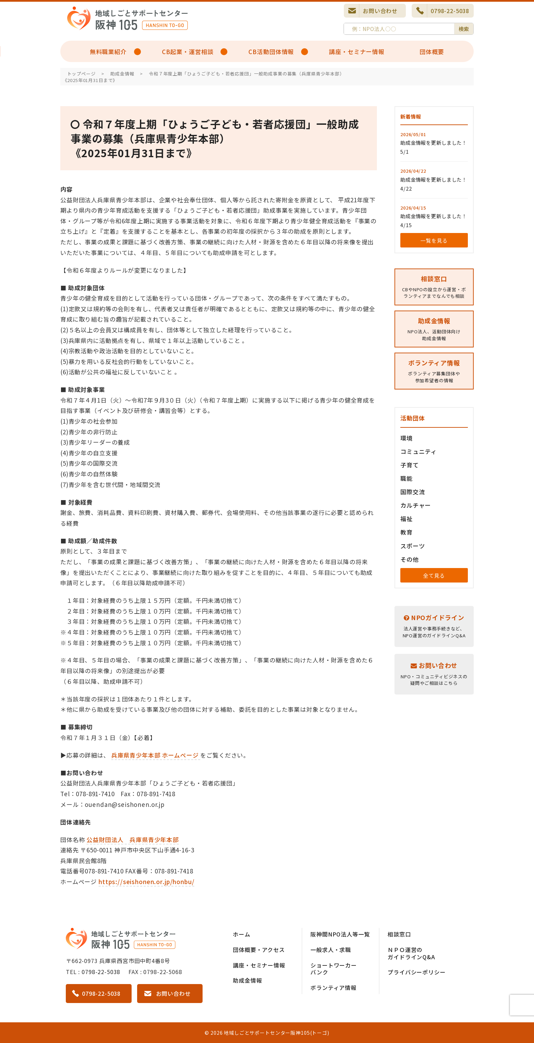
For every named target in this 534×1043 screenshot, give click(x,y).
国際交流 (412, 491)
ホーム (241, 934)
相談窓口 (399, 934)
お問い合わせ (380, 11)
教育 (406, 532)
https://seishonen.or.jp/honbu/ (147, 881)
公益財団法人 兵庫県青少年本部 (132, 839)
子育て (409, 464)
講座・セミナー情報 (356, 51)
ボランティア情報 (333, 987)
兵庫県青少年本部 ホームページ (156, 755)
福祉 (406, 518)
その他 (409, 559)
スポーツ (412, 545)
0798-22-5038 (450, 11)
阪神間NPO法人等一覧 (340, 934)
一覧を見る (434, 240)
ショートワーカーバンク (333, 968)
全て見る (434, 575)
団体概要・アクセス (259, 949)
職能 (406, 478)
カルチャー (415, 505)
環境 (406, 438)
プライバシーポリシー (417, 972)
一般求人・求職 (330, 949)
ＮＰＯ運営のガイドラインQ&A (411, 953)
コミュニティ (418, 451)
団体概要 (432, 51)
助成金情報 (247, 980)
